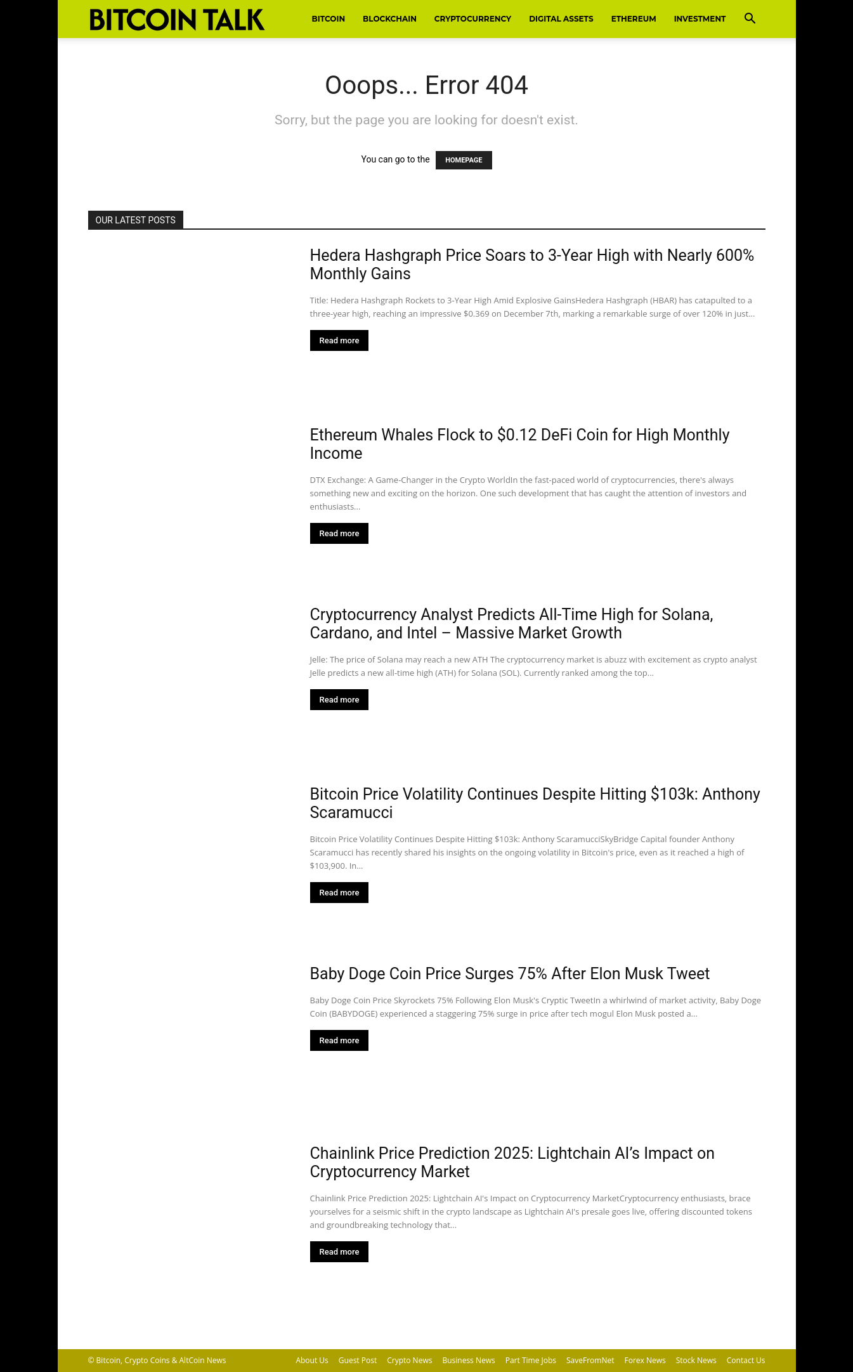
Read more (340, 340)
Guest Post (358, 1360)
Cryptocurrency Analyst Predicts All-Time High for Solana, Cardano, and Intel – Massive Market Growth (511, 623)
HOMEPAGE (463, 160)
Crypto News (409, 1360)
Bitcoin (329, 18)
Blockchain (390, 18)
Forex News (645, 1360)
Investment (700, 18)
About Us (312, 1360)
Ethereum (633, 18)
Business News (468, 1360)
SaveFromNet (590, 1360)
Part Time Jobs (530, 1360)
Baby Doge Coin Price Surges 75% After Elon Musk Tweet (510, 974)
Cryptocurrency (472, 18)
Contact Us (746, 1360)
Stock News (696, 1360)
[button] (750, 20)
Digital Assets (561, 18)
